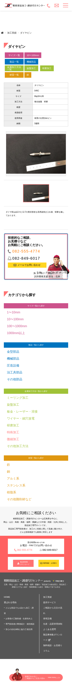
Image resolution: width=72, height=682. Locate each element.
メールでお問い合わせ (29, 265)
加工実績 (12, 32)
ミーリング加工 (17, 397)
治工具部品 (14, 372)
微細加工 (13, 439)
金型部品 (13, 351)
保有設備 (47, 618)
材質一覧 (14, 74)
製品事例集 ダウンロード (24, 563)
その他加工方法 (17, 446)
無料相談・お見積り (50, 563)
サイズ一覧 (14, 55)
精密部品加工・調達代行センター (25, 5)
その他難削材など (19, 499)
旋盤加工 (31, 68)
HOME (7, 597)
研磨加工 (46, 68)
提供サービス (49, 602)
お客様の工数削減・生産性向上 (19, 619)
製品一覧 (14, 61)
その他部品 (14, 379)
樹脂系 (11, 492)
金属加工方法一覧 (14, 68)
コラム (46, 651)
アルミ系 (13, 478)
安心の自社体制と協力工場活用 (19, 629)
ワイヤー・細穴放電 (21, 418)
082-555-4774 (26, 251)
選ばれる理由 (10, 602)
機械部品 (31, 61)
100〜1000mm (17, 326)
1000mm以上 (16, 333)
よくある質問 (49, 629)
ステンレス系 (16, 485)
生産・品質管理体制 (52, 624)
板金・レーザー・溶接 (22, 411)
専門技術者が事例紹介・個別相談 (20, 624)
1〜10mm (13, 312)
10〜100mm (33, 55)
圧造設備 (13, 365)
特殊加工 (13, 432)
